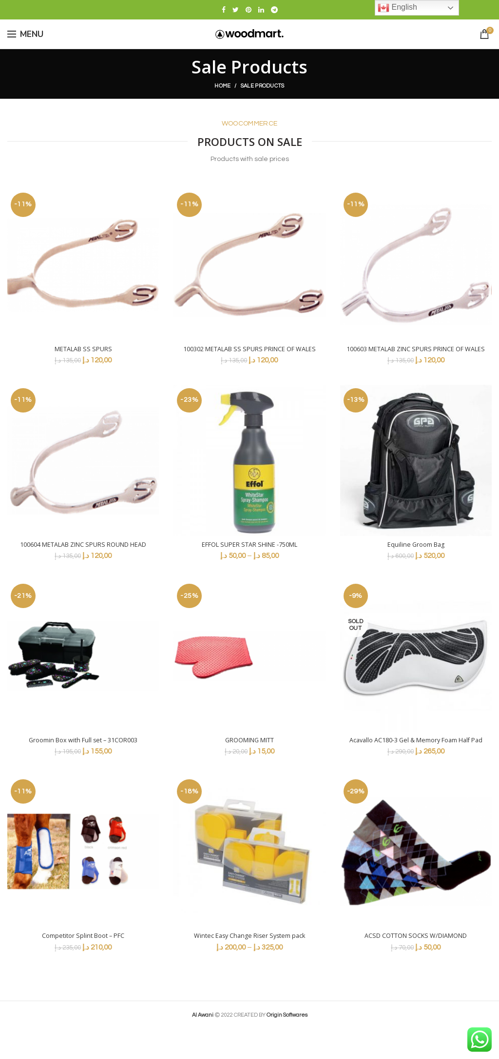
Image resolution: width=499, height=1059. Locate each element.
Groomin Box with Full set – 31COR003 (83, 760)
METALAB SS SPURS (83, 349)
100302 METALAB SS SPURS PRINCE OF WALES (249, 354)
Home (222, 86)
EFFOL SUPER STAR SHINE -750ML (249, 555)
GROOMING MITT (249, 760)
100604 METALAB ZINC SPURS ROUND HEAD (83, 559)
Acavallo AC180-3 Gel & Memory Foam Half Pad (415, 765)
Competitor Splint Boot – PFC (83, 966)
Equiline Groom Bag (415, 555)
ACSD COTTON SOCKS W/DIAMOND (416, 966)
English (397, 8)
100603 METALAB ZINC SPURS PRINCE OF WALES (415, 354)
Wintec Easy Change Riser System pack (249, 966)
